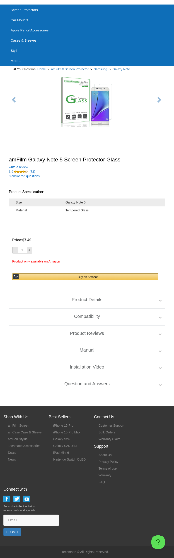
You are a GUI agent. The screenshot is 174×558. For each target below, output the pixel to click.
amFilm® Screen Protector (70, 69)
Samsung (100, 69)
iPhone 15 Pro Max (66, 432)
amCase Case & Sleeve (25, 432)
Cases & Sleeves (23, 40)
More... (16, 61)
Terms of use (108, 468)
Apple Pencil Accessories (30, 30)
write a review (18, 167)
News (12, 459)
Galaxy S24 (61, 439)
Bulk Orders (107, 432)
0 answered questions (24, 176)
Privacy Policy (108, 461)
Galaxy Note (121, 69)
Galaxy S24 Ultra (65, 446)
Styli (14, 50)
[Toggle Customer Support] (158, 542)
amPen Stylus (17, 439)
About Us (105, 455)
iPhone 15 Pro (63, 425)
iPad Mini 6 (61, 452)
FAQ (102, 482)
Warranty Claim (109, 439)
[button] (19, 171)
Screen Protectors (24, 10)
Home (41, 69)
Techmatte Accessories (24, 446)
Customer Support (111, 425)
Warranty (105, 475)
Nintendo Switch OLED (69, 459)
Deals (12, 452)
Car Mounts (19, 20)
